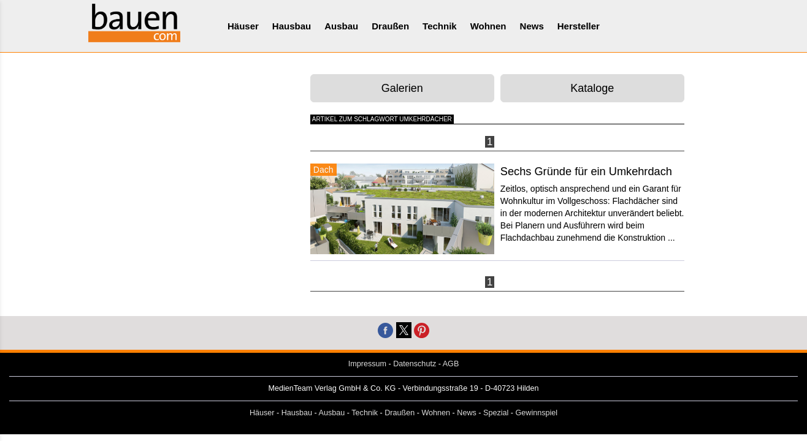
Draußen (390, 26)
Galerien (402, 88)
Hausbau (291, 26)
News (532, 26)
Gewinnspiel (537, 413)
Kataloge (592, 88)
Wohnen (488, 26)
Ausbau (341, 26)
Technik (440, 26)
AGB (451, 364)
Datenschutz (414, 364)
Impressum (367, 364)
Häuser (243, 26)
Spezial (495, 413)
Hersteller (578, 26)
